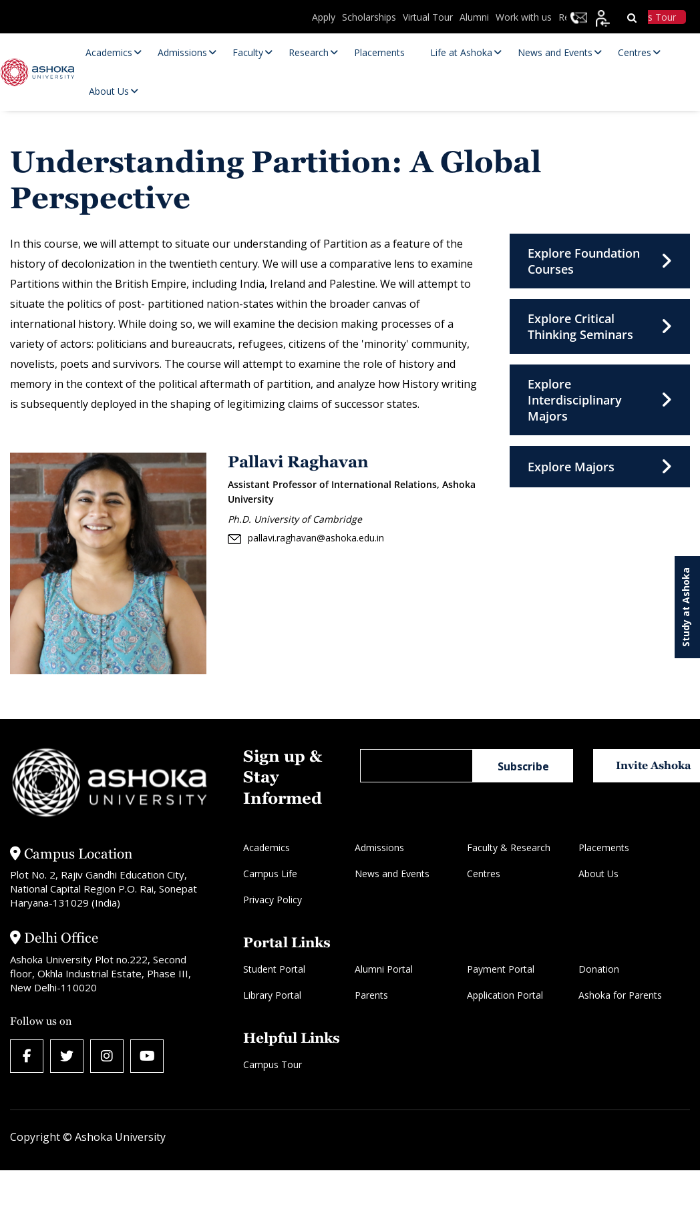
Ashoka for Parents (620, 995)
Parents (371, 995)
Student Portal (274, 969)
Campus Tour (272, 1064)
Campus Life (270, 873)
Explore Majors (600, 466)
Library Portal (272, 995)
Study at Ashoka (685, 607)
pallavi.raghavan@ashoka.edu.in (306, 538)
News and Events (392, 873)
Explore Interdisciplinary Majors (600, 400)
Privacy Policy (272, 899)
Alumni (474, 17)
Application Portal (505, 995)
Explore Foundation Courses (600, 261)
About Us (598, 873)
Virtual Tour (428, 17)
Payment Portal (500, 969)
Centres (483, 873)
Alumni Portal (384, 969)
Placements (603, 847)
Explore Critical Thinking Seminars (600, 326)
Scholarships (369, 17)
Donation (598, 969)
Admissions (379, 847)
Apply (323, 17)
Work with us (524, 17)
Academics (266, 847)
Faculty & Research (508, 847)
